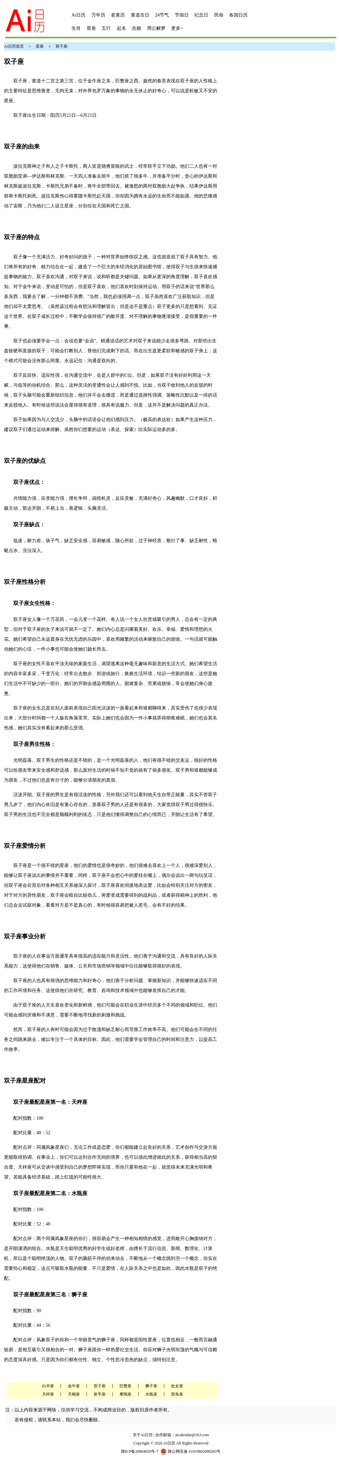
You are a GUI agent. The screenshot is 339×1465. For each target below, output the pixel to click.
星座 (40, 46)
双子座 (62, 46)
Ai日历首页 (14, 46)
